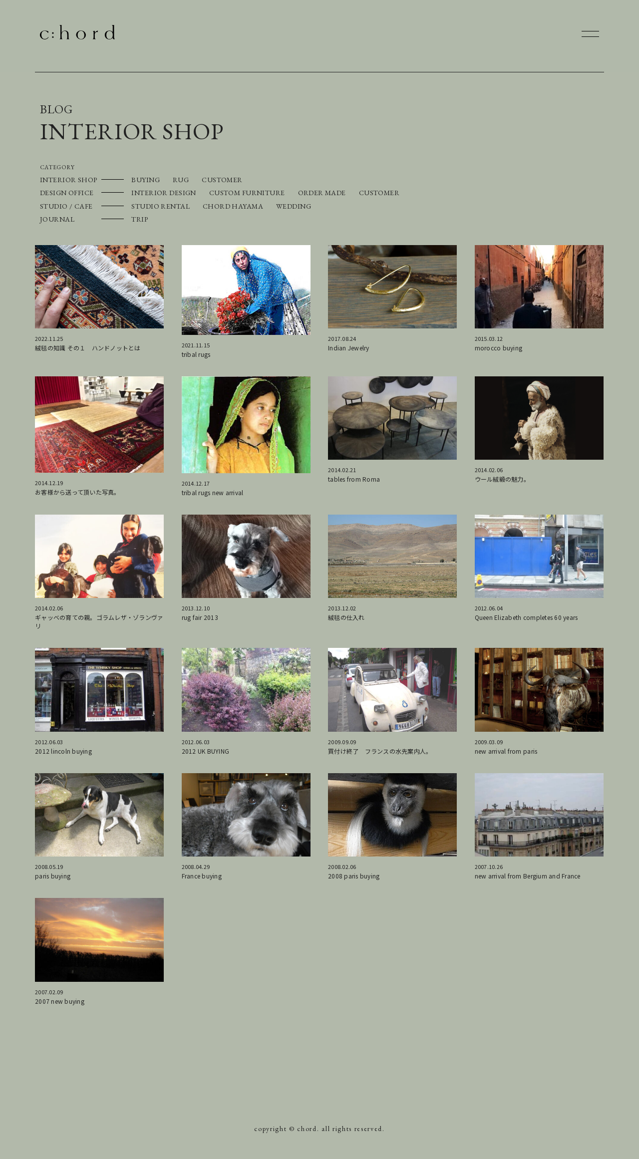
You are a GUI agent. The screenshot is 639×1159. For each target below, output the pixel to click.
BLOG (56, 109)
